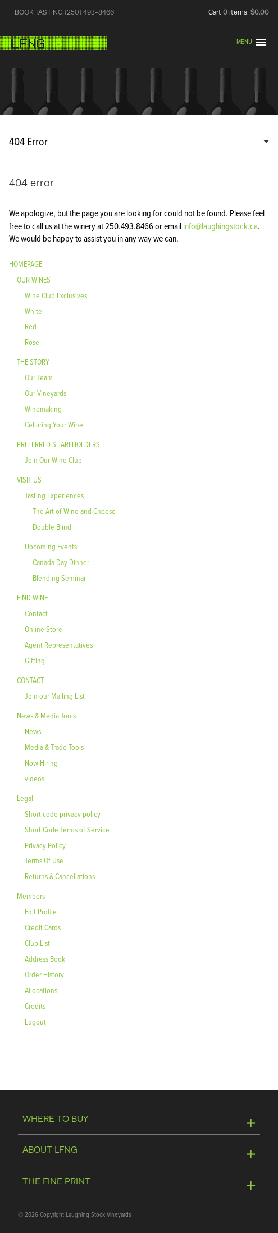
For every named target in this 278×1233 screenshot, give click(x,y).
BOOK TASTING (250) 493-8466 (64, 12)
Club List (37, 943)
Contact (36, 613)
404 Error (28, 141)
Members (31, 895)
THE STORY (33, 361)
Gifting (35, 660)
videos (34, 778)
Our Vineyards (45, 393)
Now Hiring (41, 762)
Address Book (45, 958)
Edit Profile (41, 911)
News (33, 731)
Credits (35, 1005)
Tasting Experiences (54, 495)
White (33, 311)
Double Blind (52, 526)
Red (31, 326)
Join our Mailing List (55, 695)
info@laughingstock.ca (219, 226)
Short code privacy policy (63, 813)
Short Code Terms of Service (67, 829)
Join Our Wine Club (53, 459)
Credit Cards (43, 927)
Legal (25, 798)
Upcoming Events (51, 546)
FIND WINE (32, 597)
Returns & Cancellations (60, 876)
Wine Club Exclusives (56, 295)
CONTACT (30, 680)
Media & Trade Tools (54, 746)
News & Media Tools (46, 715)
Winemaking (43, 408)
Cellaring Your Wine (54, 424)
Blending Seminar (59, 577)
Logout (35, 1021)
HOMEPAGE (25, 263)
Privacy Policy (45, 845)
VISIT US (29, 479)
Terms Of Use (44, 860)
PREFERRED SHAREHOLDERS (58, 444)
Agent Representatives (59, 644)
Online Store (43, 629)
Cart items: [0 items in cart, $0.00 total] (238, 12)
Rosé (32, 341)
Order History (44, 974)
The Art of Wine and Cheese (74, 511)
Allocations (41, 990)
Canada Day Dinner (61, 562)
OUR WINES (34, 279)
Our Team (39, 377)
